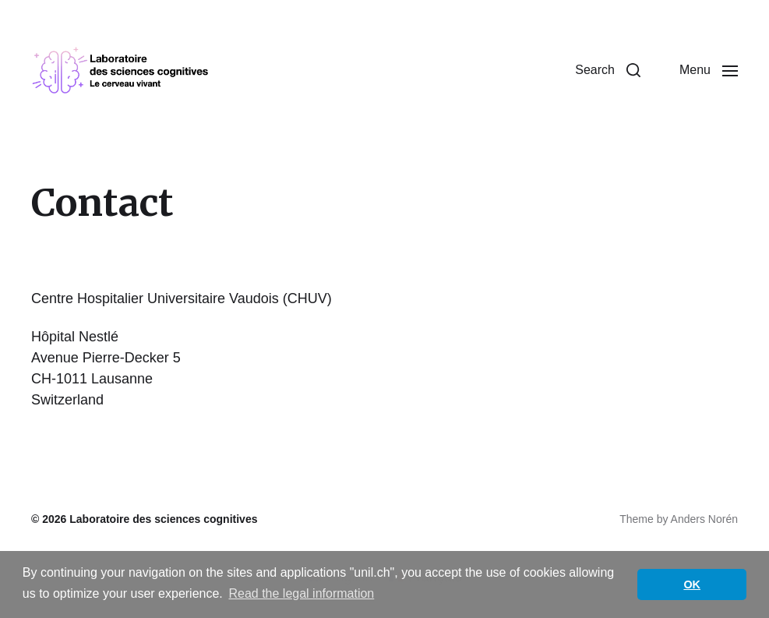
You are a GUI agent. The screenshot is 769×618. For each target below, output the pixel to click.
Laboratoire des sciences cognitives (163, 519)
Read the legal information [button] (301, 593)
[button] (608, 70)
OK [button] (691, 584)
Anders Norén (704, 519)
